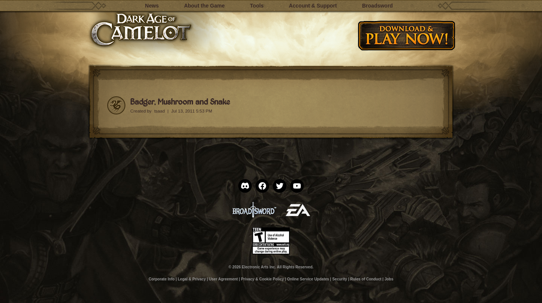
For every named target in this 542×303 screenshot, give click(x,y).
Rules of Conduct (366, 279)
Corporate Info (162, 279)
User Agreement (223, 279)
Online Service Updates (308, 279)
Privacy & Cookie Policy (262, 279)
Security (339, 279)
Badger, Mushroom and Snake (180, 101)
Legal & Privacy (192, 279)
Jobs (389, 279)
